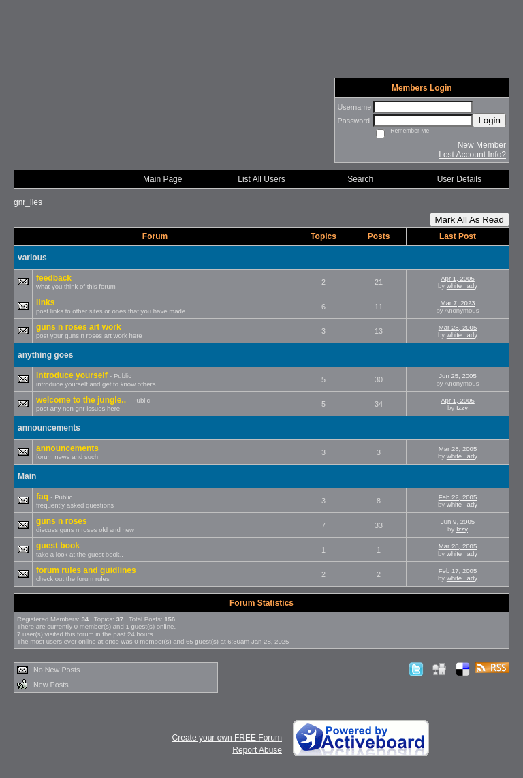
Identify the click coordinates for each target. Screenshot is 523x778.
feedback (54, 278)
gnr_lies (28, 202)
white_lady (462, 286)
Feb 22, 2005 (458, 497)
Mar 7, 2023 (457, 303)
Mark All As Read (469, 220)
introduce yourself (73, 375)
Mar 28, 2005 (458, 327)
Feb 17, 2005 (458, 570)
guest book (58, 545)
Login (489, 120)
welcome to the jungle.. (82, 400)
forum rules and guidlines (86, 570)
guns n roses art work (78, 327)
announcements (67, 448)
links (45, 302)
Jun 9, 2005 (458, 521)
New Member (482, 145)
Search (360, 179)
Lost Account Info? (472, 154)
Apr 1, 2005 (458, 278)
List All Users (261, 179)
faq (43, 496)
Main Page (162, 179)
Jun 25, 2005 (457, 375)
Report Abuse (257, 750)
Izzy (462, 407)
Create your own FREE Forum (227, 738)
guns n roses (61, 521)
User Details (459, 179)
